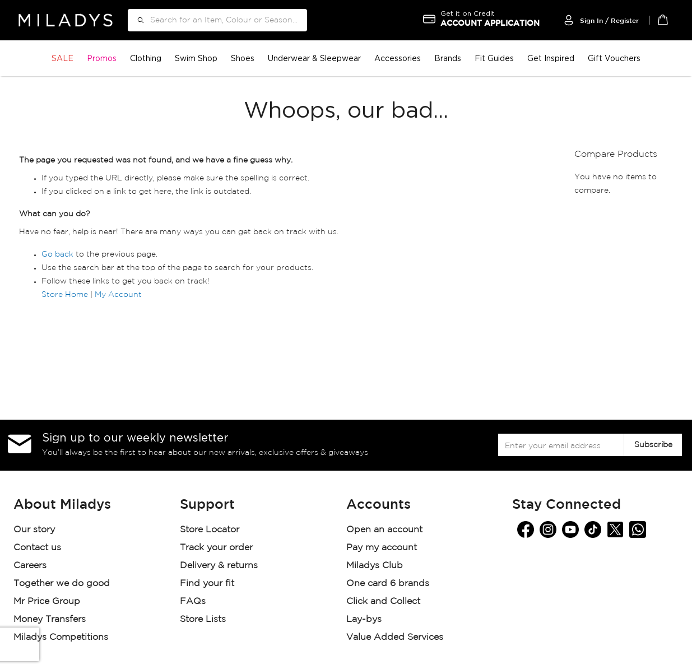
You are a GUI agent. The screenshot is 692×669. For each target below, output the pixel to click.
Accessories (397, 58)
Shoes (242, 58)
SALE (62, 58)
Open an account (384, 530)
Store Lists (203, 619)
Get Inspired (550, 58)
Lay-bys (364, 619)
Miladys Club (374, 565)
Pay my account (381, 547)
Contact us (37, 547)
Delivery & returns (220, 565)
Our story (34, 530)
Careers (30, 565)
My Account (118, 294)
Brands (447, 58)
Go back (57, 254)
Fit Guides (494, 58)
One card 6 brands (387, 583)
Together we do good (61, 583)
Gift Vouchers (614, 58)
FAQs (193, 601)
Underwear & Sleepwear (314, 58)
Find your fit (207, 583)
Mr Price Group (48, 601)
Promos (102, 58)
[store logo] (65, 19)
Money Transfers (49, 619)
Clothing (145, 58)
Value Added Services (394, 637)
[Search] (137, 20)
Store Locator (211, 530)
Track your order (216, 547)
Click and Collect (384, 601)
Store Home (64, 294)
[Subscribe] (653, 445)
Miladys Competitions (60, 637)
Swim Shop (196, 58)
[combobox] (217, 20)
